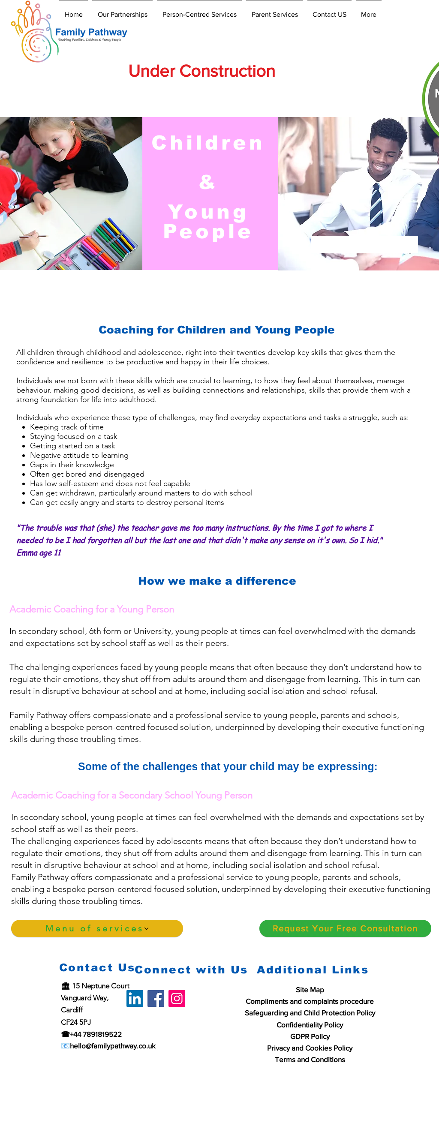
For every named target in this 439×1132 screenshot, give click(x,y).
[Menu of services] (97, 928)
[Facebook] (155, 998)
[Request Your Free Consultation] (345, 928)
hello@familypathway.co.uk (113, 1046)
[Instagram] (176, 998)
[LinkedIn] (134, 998)
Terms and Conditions (310, 1059)
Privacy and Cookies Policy (309, 1048)
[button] (122, 10)
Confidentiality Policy (310, 1025)
